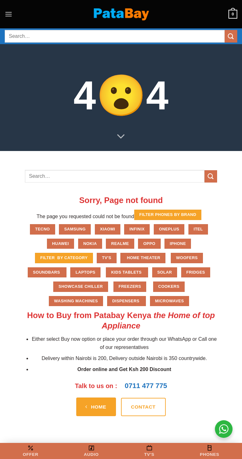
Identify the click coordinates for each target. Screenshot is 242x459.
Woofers (187, 257)
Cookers (168, 286)
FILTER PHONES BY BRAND (167, 214)
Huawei (60, 243)
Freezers (129, 286)
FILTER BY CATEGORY (64, 257)
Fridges (195, 272)
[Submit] (231, 36)
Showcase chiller (81, 286)
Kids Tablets (127, 272)
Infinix (137, 229)
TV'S (106, 257)
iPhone (178, 243)
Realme (120, 243)
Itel (198, 229)
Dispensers (126, 301)
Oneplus (169, 229)
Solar (164, 272)
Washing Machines (76, 301)
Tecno (42, 229)
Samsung (75, 229)
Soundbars (47, 272)
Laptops (85, 272)
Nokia (90, 243)
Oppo (149, 243)
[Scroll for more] (121, 137)
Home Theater (143, 257)
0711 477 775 (146, 386)
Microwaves (169, 301)
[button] (8, 14)
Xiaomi (107, 229)
